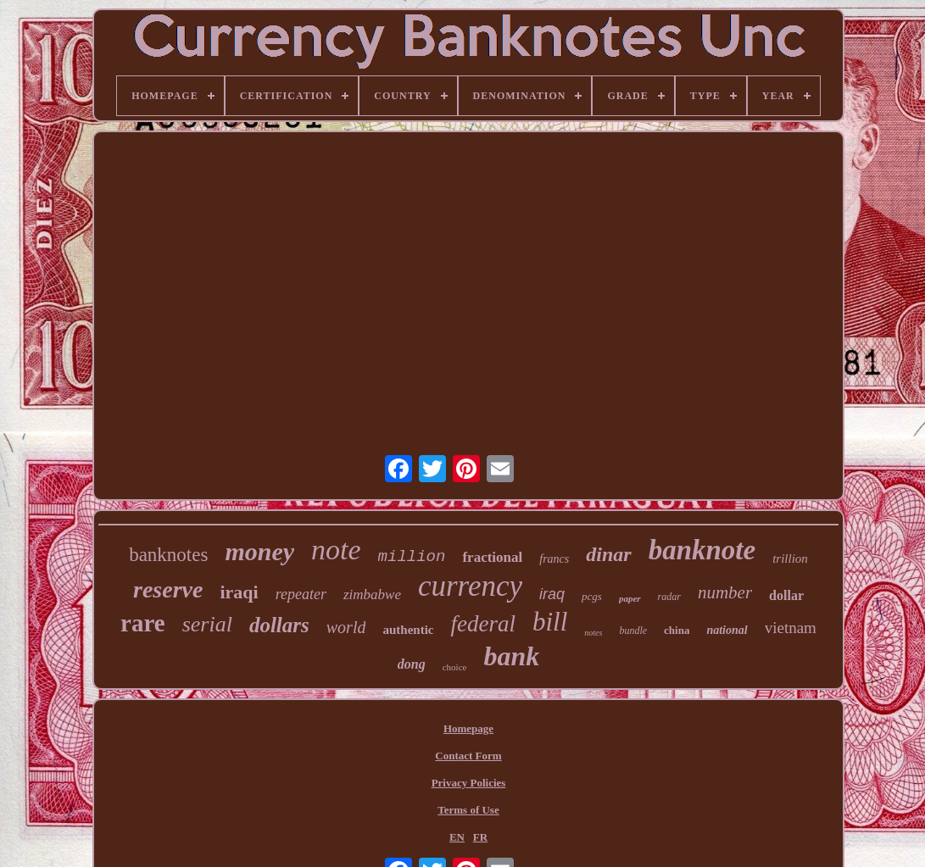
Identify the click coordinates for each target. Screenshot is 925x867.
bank (511, 656)
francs (554, 559)
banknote (702, 550)
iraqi (239, 592)
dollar (786, 595)
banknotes (168, 554)
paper (630, 598)
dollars (279, 625)
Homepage (468, 728)
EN (457, 837)
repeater (301, 594)
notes (593, 632)
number (725, 592)
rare (142, 622)
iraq (552, 594)
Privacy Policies (469, 782)
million (412, 556)
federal (482, 623)
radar (669, 597)
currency (470, 586)
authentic (407, 629)
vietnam (790, 627)
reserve (168, 589)
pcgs (592, 596)
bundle (633, 630)
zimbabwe (372, 594)
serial (207, 624)
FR (480, 837)
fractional (492, 557)
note (336, 549)
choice (455, 667)
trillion (790, 558)
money (259, 551)
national (726, 630)
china (676, 630)
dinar (608, 554)
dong (412, 664)
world (346, 627)
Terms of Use (468, 809)
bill (549, 621)
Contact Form (468, 755)
